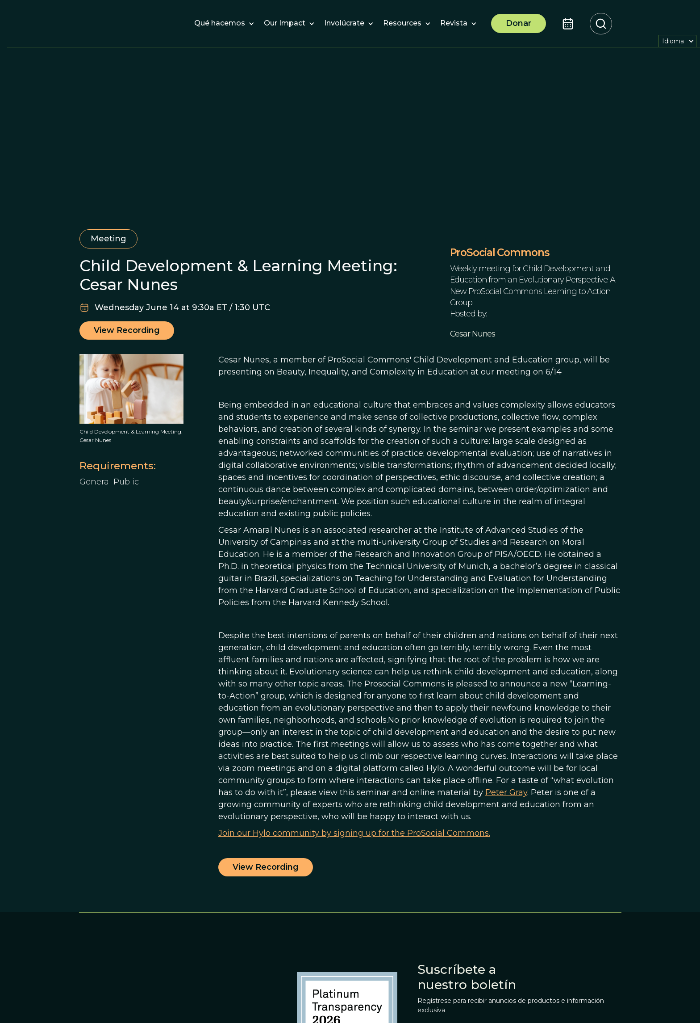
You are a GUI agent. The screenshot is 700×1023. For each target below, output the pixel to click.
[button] (219, 23)
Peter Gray (506, 792)
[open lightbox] (131, 388)
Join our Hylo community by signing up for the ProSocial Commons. (354, 833)
